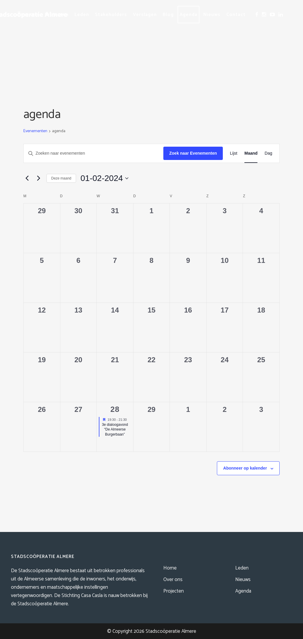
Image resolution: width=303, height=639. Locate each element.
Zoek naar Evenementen (193, 153)
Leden (242, 568)
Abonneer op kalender (245, 468)
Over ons (173, 579)
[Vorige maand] (26, 178)
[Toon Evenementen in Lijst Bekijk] (233, 153)
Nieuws (243, 579)
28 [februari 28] (115, 409)
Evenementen (35, 131)
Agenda (243, 591)
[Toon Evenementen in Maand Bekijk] (250, 153)
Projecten (173, 591)
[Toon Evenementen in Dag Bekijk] (268, 153)
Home (170, 568)
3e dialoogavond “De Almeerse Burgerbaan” (115, 429)
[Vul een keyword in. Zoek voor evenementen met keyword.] (93, 153)
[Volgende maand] (38, 178)
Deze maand (61, 178)
